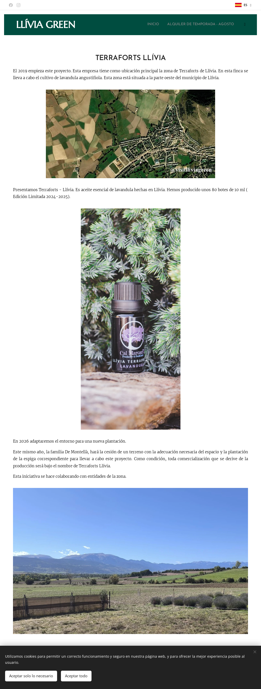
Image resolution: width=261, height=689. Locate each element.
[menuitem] (168, 24)
